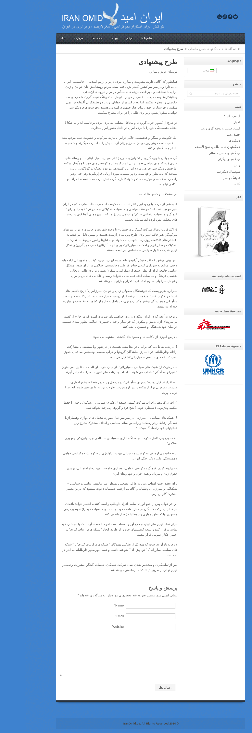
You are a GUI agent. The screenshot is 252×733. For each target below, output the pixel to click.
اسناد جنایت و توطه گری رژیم (195, 128)
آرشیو (105, 38)
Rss (195, 16)
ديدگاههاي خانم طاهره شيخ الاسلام (192, 146)
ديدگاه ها (206, 49)
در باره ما (53, 38)
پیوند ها (89, 38)
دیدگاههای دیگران (204, 159)
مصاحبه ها (72, 38)
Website (93, 626)
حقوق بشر (209, 134)
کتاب (212, 184)
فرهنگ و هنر (207, 177)
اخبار (212, 122)
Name (94, 605)
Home (217, 49)
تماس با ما (122, 38)
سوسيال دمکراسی (203, 171)
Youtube (200, 16)
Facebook (205, 16)
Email (210, 16)
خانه (38, 38)
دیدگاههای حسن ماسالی (179, 49)
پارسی (184, 70)
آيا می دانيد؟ (207, 116)
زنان (212, 165)
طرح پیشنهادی (133, 62)
